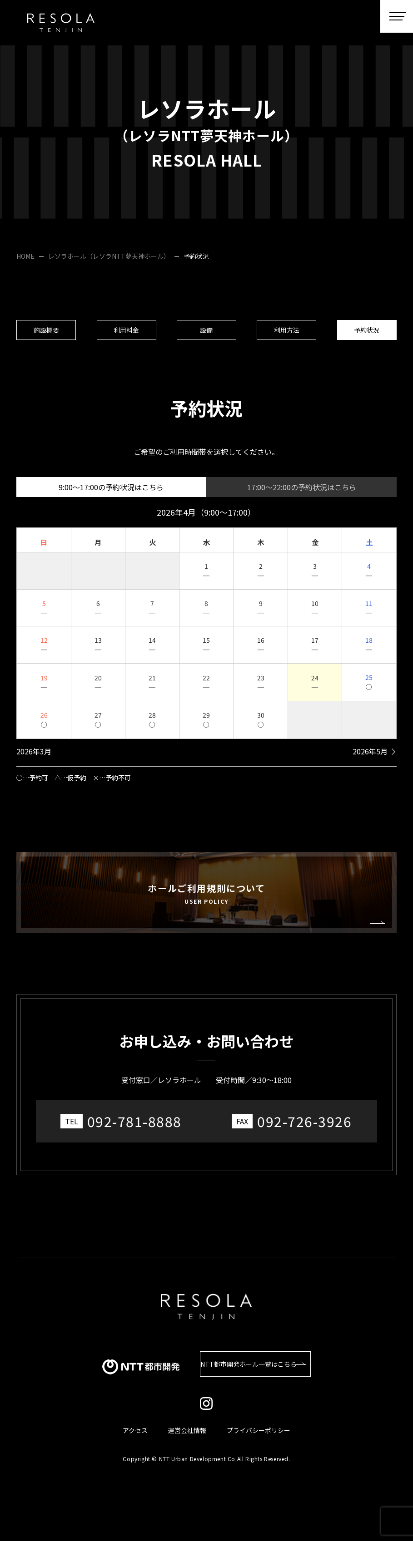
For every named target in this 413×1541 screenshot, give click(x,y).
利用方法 (286, 333)
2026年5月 (370, 757)
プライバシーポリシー (258, 1429)
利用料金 (126, 333)
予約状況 (366, 333)
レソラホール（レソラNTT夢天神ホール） (109, 256)
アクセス (135, 1429)
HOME (25, 256)
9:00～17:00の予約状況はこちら (111, 493)
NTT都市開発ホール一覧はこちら (249, 1363)
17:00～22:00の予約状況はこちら (301, 493)
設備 (206, 333)
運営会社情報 (187, 1429)
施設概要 (46, 333)
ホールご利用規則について (206, 900)
